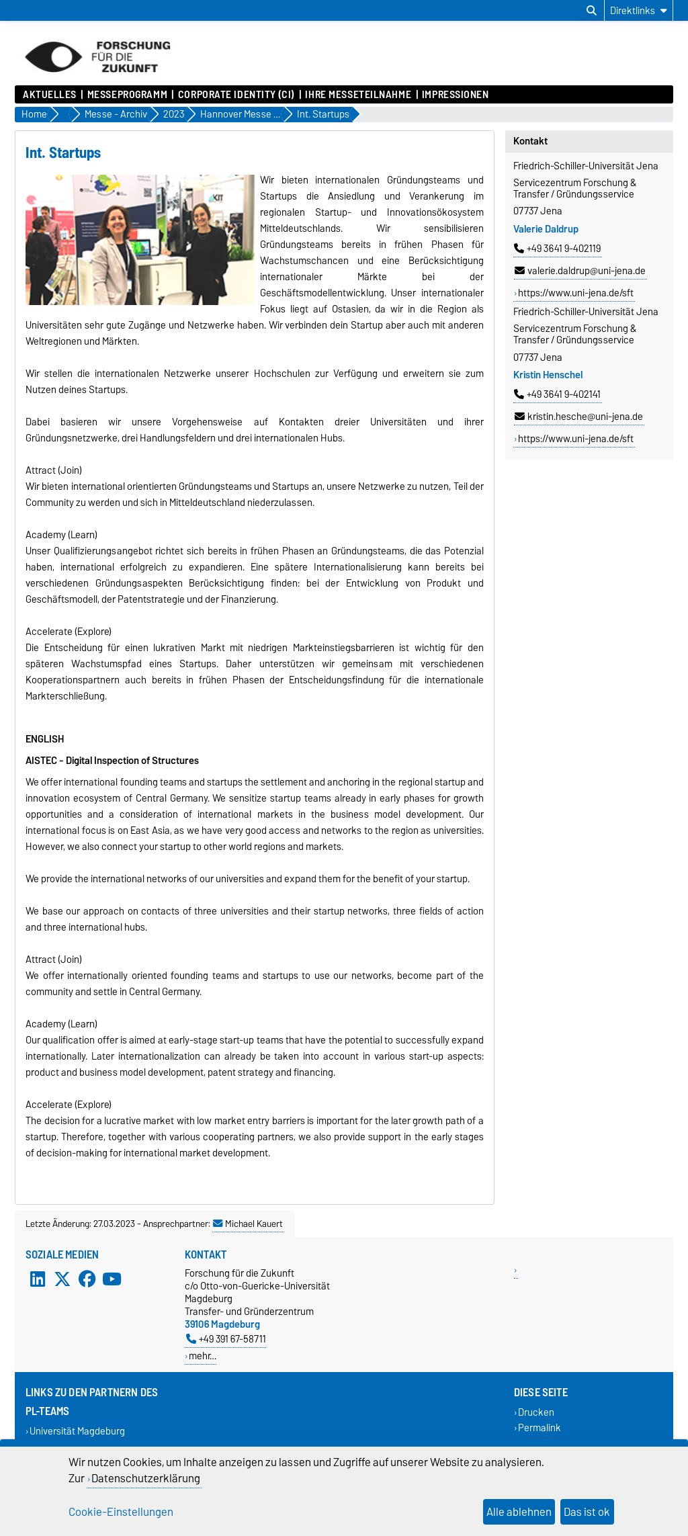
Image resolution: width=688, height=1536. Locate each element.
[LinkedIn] (38, 1279)
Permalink (539, 1427)
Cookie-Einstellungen (121, 1511)
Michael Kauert (248, 1223)
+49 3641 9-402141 (557, 394)
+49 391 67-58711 (226, 1338)
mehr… (202, 1355)
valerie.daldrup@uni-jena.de (580, 271)
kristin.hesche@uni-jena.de (579, 417)
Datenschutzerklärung (145, 1478)
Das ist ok (587, 1511)
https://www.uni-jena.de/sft (576, 293)
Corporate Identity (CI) (236, 95)
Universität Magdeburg (77, 1431)
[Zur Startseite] (97, 79)
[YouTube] (111, 1279)
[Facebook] (87, 1279)
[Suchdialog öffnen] (591, 11)
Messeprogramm (127, 95)
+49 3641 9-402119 (557, 249)
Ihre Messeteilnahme (358, 95)
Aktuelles (50, 95)
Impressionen (455, 95)
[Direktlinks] (639, 10)
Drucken (536, 1412)
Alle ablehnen (519, 1511)
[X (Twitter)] (62, 1279)
